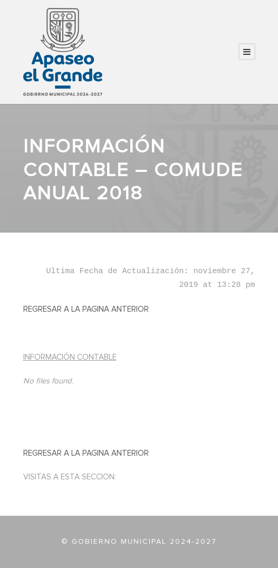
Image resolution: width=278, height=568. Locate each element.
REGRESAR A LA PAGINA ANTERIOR (86, 309)
